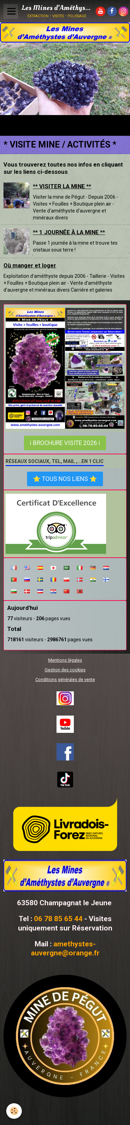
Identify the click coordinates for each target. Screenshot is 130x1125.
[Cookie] (14, 1111)
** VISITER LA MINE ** (62, 186)
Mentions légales (65, 660)
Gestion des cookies (65, 669)
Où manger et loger (29, 265)
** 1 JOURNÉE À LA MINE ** (69, 232)
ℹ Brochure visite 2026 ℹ (65, 442)
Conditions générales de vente (65, 679)
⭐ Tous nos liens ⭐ (65, 478)
